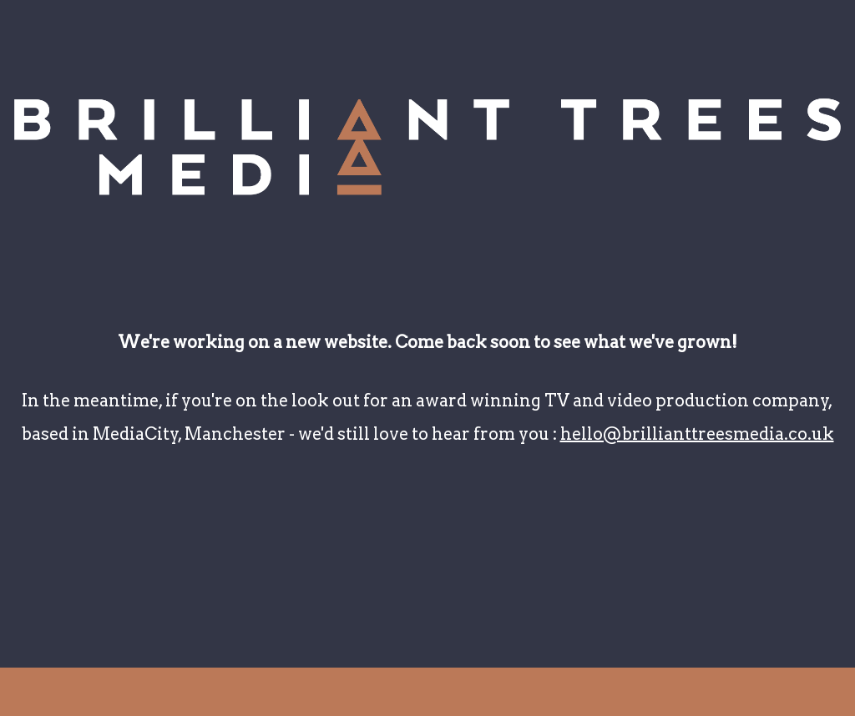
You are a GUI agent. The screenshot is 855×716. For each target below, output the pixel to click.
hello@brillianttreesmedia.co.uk (697, 434)
